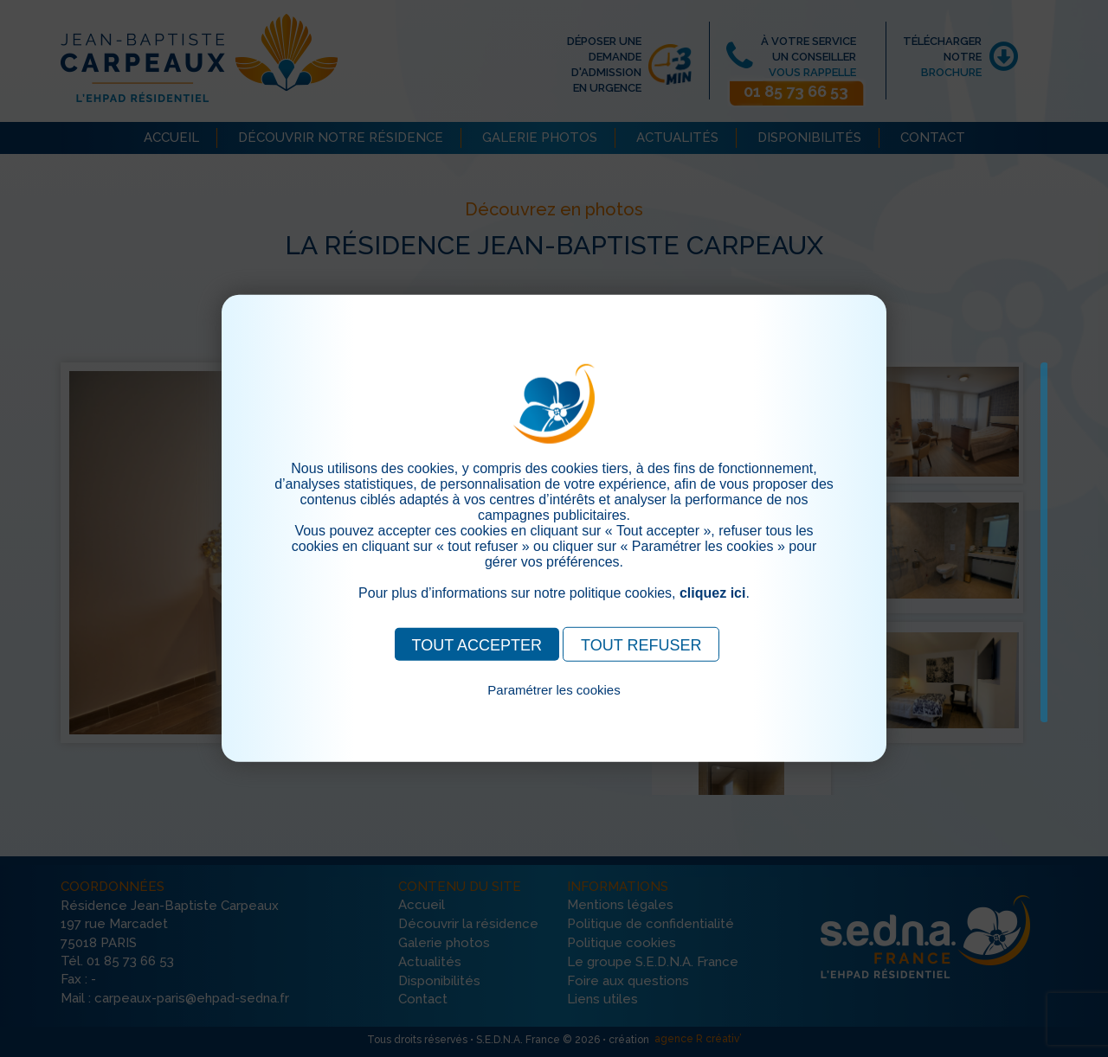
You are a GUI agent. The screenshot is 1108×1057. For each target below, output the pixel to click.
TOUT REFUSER (641, 645)
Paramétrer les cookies (553, 689)
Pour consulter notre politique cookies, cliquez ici (554, 709)
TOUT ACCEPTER (477, 645)
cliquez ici (712, 593)
